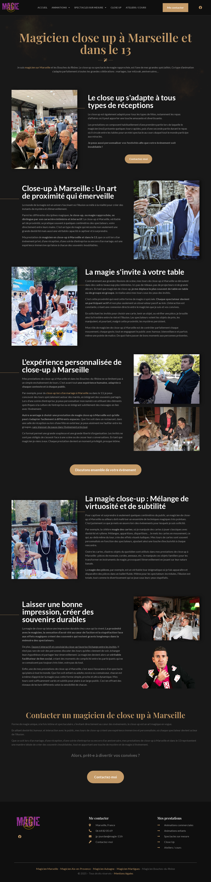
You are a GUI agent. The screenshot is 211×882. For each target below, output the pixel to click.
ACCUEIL (42, 7)
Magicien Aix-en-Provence (75, 868)
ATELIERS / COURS (136, 7)
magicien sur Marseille (37, 67)
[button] (175, 7)
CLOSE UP (116, 7)
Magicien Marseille (47, 868)
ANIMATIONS (61, 7)
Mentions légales (123, 873)
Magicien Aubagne (103, 868)
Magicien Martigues (128, 868)
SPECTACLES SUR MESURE (90, 7)
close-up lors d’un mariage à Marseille (67, 393)
